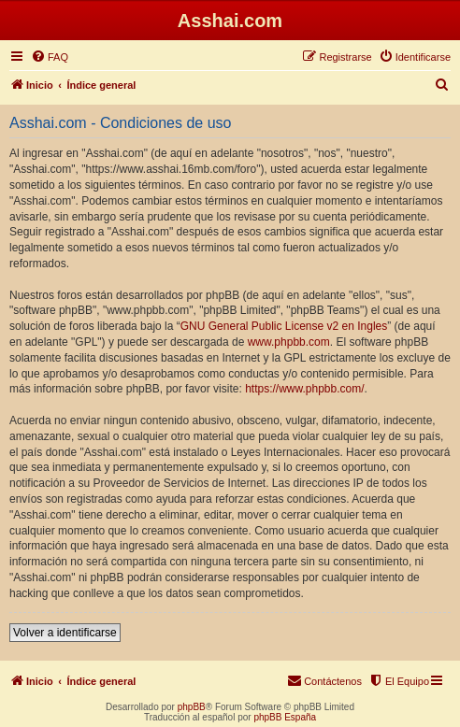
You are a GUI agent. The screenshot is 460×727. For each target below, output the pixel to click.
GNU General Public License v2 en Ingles (283, 326)
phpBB (192, 707)
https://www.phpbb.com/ (304, 388)
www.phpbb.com (289, 342)
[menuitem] (49, 57)
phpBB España (284, 717)
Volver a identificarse (65, 632)
